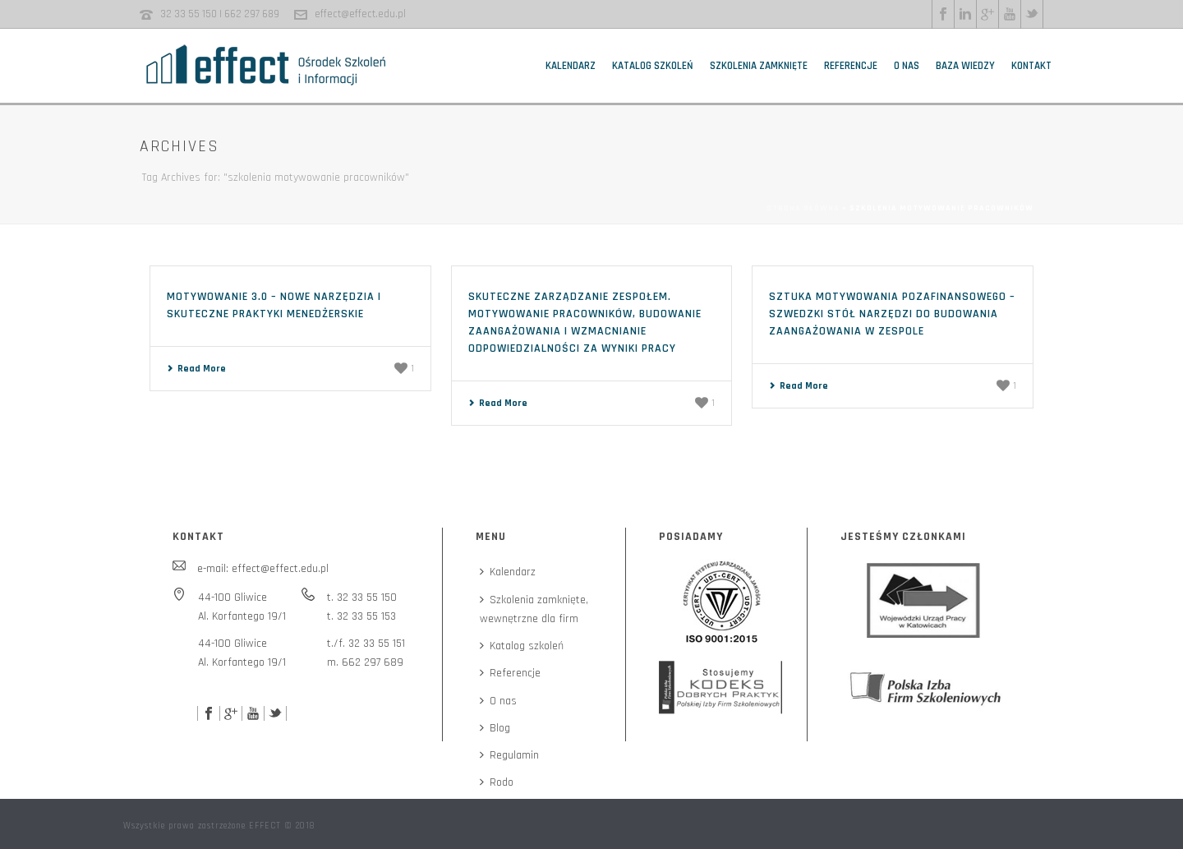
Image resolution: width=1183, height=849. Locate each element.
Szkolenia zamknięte (759, 65)
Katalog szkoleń (652, 65)
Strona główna (803, 208)
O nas (906, 65)
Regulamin (509, 755)
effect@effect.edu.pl (360, 14)
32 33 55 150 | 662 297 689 (219, 14)
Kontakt (1031, 65)
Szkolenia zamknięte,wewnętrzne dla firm (534, 609)
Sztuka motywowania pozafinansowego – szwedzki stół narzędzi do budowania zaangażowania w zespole (892, 314)
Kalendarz (570, 65)
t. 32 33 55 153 (361, 616)
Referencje (850, 65)
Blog (495, 728)
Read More (196, 368)
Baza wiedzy (965, 65)
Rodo (496, 782)
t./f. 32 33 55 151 (366, 643)
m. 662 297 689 (365, 662)
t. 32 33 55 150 (362, 597)
